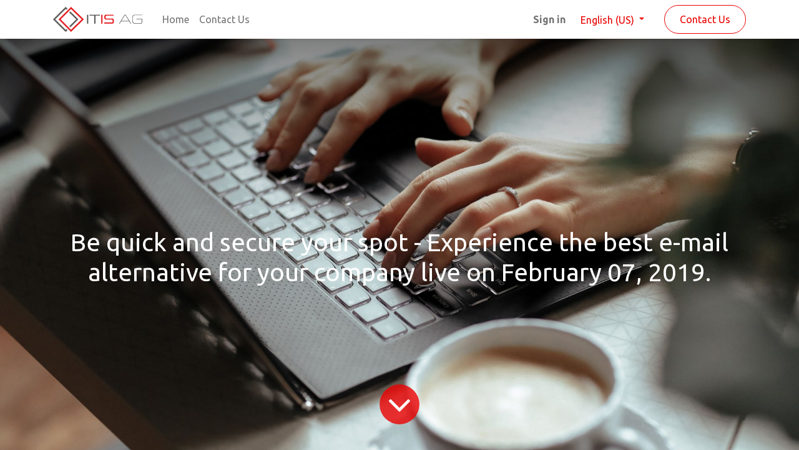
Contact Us (705, 19)
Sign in (549, 19)
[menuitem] (175, 19)
